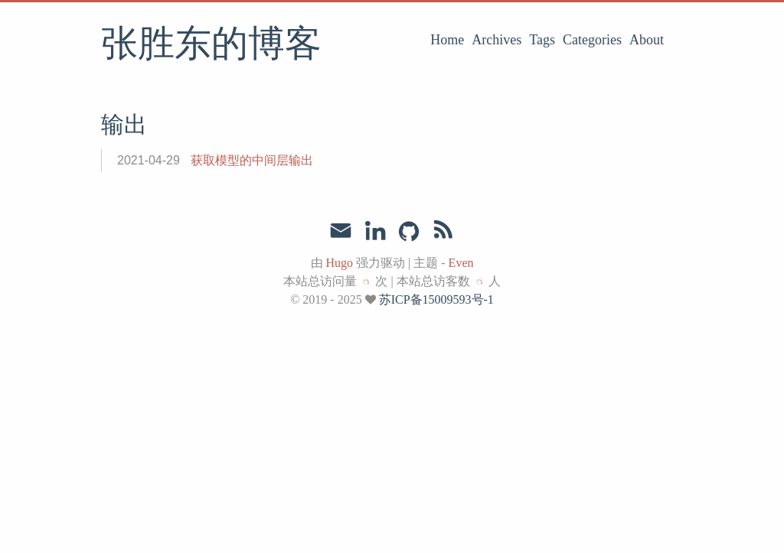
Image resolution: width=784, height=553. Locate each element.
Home (447, 39)
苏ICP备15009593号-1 (436, 299)
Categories (592, 39)
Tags (542, 39)
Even (461, 262)
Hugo (340, 262)
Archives (496, 39)
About (646, 39)
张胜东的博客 (211, 45)
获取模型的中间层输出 (252, 160)
